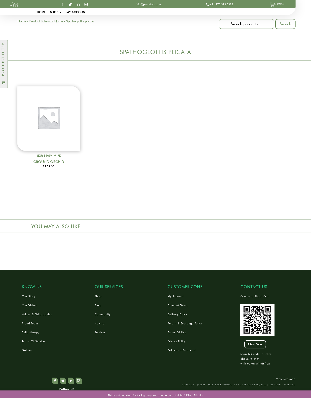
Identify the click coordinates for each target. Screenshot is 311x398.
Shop (54, 12)
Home (41, 12)
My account (76, 12)
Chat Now (255, 344)
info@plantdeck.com (148, 4)
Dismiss (198, 395)
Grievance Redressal (182, 350)
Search (285, 24)
